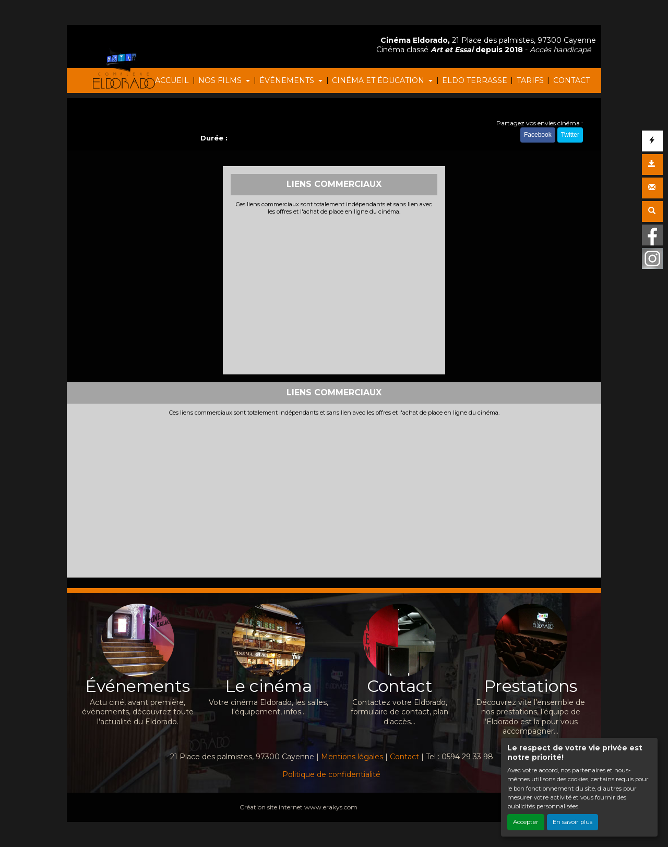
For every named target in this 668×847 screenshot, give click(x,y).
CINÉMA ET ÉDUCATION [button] (379, 80)
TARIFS (530, 80)
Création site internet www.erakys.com (298, 807)
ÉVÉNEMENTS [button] (287, 80)
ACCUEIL (172, 80)
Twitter (570, 134)
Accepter (526, 822)
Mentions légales (352, 756)
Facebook (538, 134)
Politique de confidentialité (331, 774)
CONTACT (571, 80)
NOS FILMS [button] (221, 80)
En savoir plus (572, 822)
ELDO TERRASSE (474, 80)
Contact (404, 756)
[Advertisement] (334, 293)
